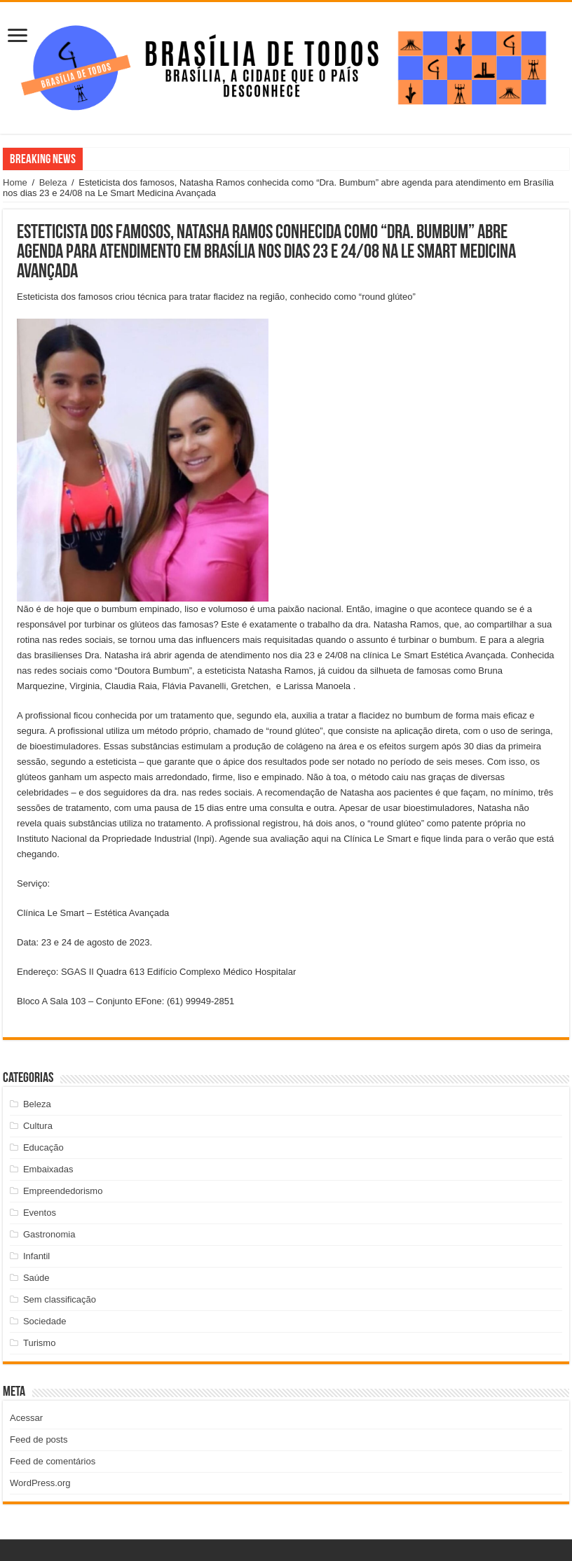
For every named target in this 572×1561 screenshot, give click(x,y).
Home (15, 182)
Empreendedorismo (62, 1191)
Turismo (39, 1343)
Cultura (38, 1126)
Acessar (26, 1418)
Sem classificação (59, 1299)
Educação (43, 1147)
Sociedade (44, 1321)
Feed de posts (38, 1439)
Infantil (36, 1256)
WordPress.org (40, 1483)
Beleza (53, 182)
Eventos (39, 1212)
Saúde (36, 1277)
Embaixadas (48, 1169)
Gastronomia (49, 1234)
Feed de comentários (52, 1461)
